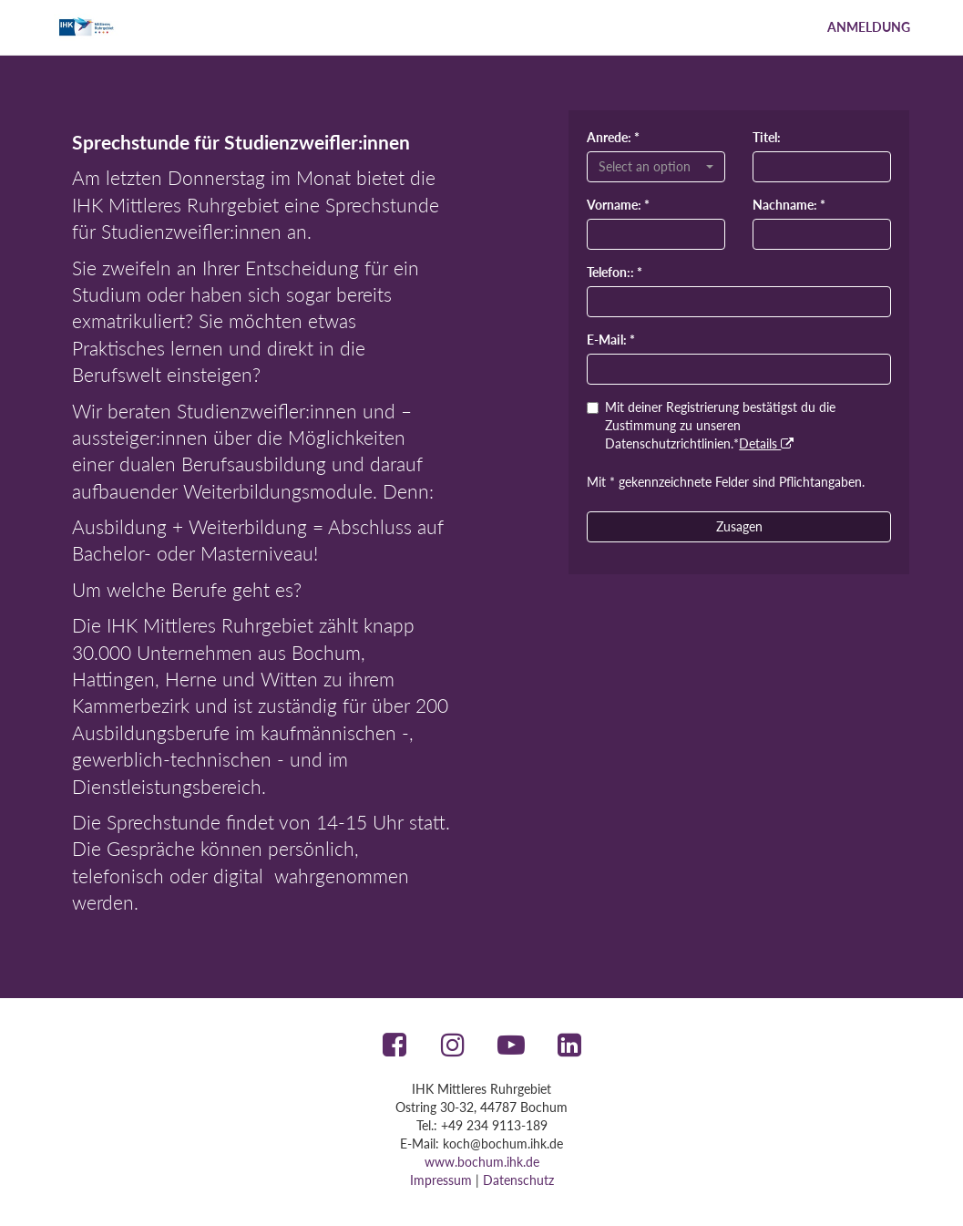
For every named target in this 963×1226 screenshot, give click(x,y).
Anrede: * (613, 137)
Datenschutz (518, 1180)
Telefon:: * (614, 272)
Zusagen (739, 526)
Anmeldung (868, 27)
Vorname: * (618, 204)
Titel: (767, 137)
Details (766, 443)
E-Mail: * (611, 339)
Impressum (441, 1180)
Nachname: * (789, 204)
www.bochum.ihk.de (482, 1161)
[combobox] (656, 166)
